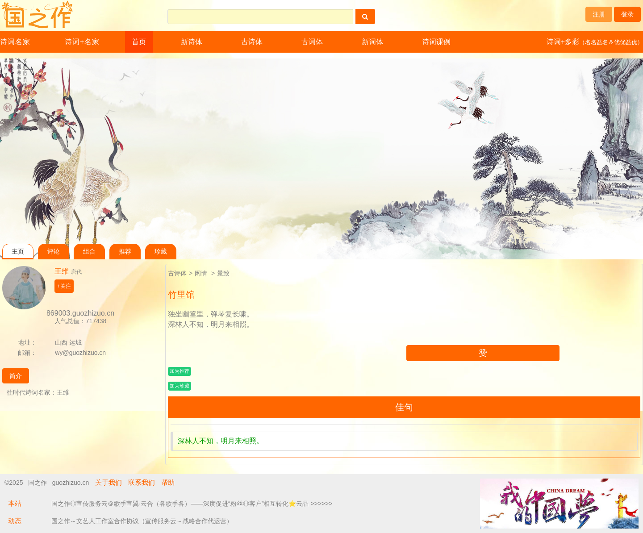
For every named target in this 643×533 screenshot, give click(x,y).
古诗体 (252, 42)
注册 (599, 14)
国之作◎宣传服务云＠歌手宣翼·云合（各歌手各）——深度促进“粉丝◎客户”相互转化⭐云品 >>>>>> (191, 503)
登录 (627, 14)
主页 (18, 251)
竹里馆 (181, 295)
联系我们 (141, 482)
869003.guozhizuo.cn (80, 313)
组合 (89, 251)
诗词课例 (436, 42)
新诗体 (191, 42)
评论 (53, 251)
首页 (139, 42)
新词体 (372, 42)
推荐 (125, 251)
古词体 (312, 42)
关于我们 (108, 482)
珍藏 (160, 251)
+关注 (64, 286)
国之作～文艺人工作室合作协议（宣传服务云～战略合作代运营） (142, 521)
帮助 (168, 482)
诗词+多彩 (595, 42)
